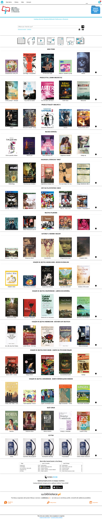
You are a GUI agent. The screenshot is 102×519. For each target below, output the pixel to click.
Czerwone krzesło (65, 468)
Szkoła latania (43, 465)
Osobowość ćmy (23, 469)
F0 (87, 2)
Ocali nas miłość (65, 469)
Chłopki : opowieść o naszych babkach (48, 469)
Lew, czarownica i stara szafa (25, 468)
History (16, 2)
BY (83, 2)
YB (79, 2)
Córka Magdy (22, 466)
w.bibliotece (45, 498)
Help (22, 2)
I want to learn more (45, 517)
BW (76, 2)
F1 (90, 2)
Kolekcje (29, 29)
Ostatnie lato (22, 465)
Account (29, 2)
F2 (93, 2)
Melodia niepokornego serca (46, 466)
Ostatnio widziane (44, 468)
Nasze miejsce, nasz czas (67, 466)
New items (9, 2)
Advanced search (22, 29)
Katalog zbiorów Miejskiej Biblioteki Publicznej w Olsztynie (51, 19)
